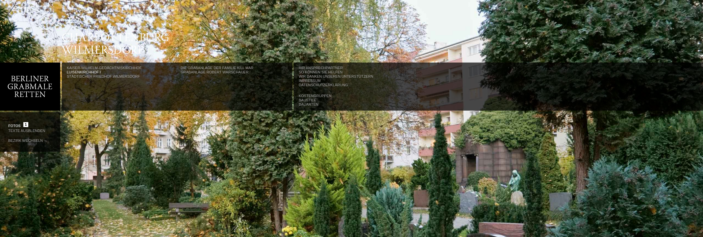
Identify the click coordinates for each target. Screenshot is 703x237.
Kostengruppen (315, 96)
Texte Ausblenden (26, 131)
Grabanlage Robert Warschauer (214, 72)
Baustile (307, 100)
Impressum (310, 81)
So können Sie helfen (320, 72)
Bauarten (308, 104)
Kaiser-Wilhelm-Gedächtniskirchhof (104, 68)
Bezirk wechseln (25, 141)
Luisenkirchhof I (84, 72)
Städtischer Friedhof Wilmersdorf (103, 76)
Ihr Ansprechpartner (321, 68)
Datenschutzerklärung (323, 85)
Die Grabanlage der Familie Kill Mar (217, 68)
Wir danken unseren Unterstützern (336, 76)
